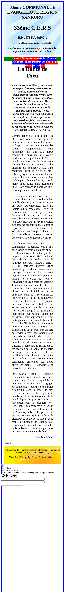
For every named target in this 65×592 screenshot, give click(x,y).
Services (52, 58)
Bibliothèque (52, 62)
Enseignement (33, 62)
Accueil (17, 58)
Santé (43, 62)
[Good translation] (5, 476)
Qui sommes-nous (30, 58)
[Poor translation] (13, 476)
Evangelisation (19, 62)
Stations (43, 58)
